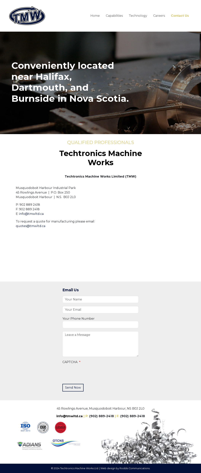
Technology (138, 16)
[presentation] (91, 373)
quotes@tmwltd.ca (30, 226)
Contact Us (180, 16)
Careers (159, 16)
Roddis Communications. (135, 468)
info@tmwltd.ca (31, 214)
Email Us (70, 290)
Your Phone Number (78, 318)
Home (95, 16)
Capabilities (114, 16)
